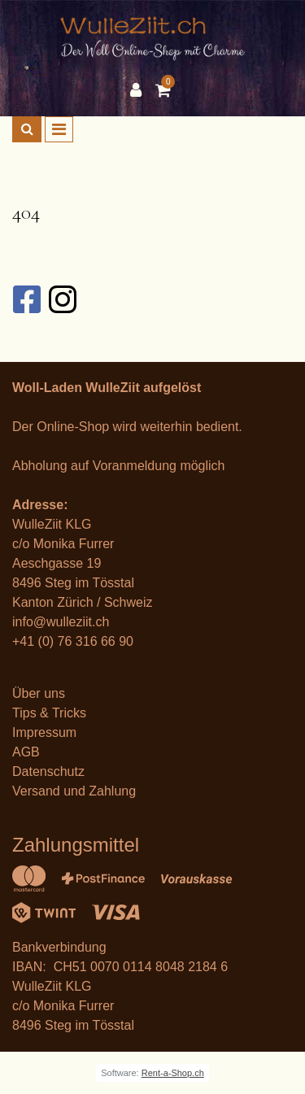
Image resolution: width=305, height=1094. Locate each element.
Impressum (44, 732)
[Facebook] (26, 299)
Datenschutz (48, 771)
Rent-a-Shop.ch (173, 1073)
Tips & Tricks (49, 713)
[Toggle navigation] (59, 129)
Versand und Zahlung (74, 791)
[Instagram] (62, 299)
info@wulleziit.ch (60, 622)
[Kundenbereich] (140, 90)
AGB (26, 752)
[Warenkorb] (165, 90)
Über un (35, 693)
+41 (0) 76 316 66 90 (72, 641)
